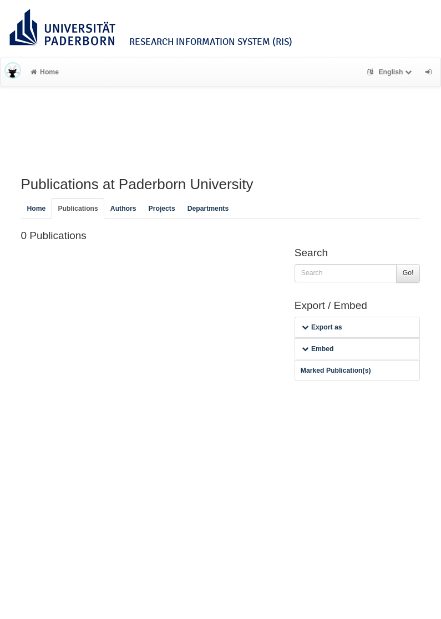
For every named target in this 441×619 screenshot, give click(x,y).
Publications (78, 208)
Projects (162, 208)
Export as (322, 327)
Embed (318, 349)
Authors (123, 208)
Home (45, 72)
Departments (208, 208)
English (390, 72)
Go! (408, 273)
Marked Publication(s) (336, 370)
